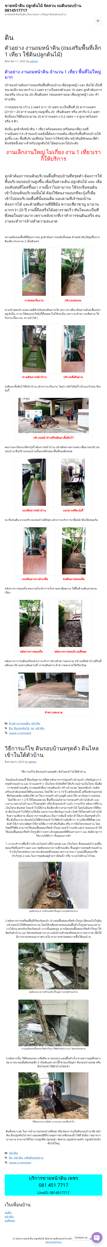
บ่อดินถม (10, 1220)
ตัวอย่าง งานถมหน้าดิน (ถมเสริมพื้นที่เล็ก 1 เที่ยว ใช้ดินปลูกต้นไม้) (53, 51)
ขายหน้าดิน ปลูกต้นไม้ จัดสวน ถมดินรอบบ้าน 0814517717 (43, 8)
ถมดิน (8, 1212)
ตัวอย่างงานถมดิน (19, 723)
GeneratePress (53, 1242)
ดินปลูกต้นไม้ (21, 728)
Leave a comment (20, 733)
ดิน (11, 728)
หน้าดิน (35, 723)
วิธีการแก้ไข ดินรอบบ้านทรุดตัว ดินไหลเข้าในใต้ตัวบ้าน (52, 752)
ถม (32, 728)
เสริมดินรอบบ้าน (33, 1158)
